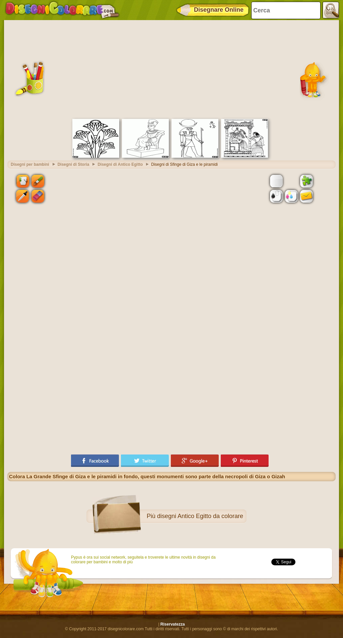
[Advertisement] (171, 69)
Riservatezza (172, 624)
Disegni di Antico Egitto (120, 164)
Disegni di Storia (73, 164)
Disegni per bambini (30, 164)
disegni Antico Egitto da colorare (200, 516)
